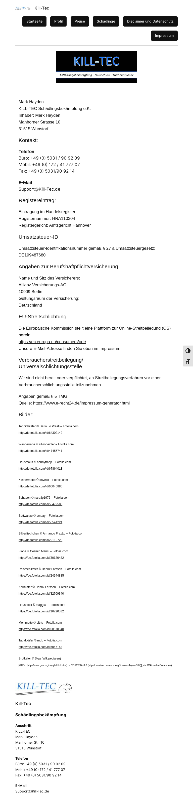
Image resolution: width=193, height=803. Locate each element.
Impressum (164, 35)
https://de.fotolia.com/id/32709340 (41, 593)
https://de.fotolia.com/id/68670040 (41, 629)
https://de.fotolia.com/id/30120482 (41, 558)
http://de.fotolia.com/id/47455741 (40, 451)
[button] (8, 67)
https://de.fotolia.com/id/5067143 (40, 647)
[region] (96, 67)
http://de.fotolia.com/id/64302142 (40, 433)
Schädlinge (106, 21)
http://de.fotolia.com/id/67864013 (40, 468)
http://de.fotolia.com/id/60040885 (40, 486)
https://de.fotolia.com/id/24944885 (41, 575)
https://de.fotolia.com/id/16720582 (41, 611)
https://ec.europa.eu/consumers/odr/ (52, 341)
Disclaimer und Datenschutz (150, 21)
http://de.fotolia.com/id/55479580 (40, 504)
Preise (80, 21)
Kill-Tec (41, 8)
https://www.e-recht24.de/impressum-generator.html (81, 403)
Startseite (34, 21)
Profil (58, 21)
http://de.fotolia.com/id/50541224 (40, 522)
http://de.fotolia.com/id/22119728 (40, 540)
